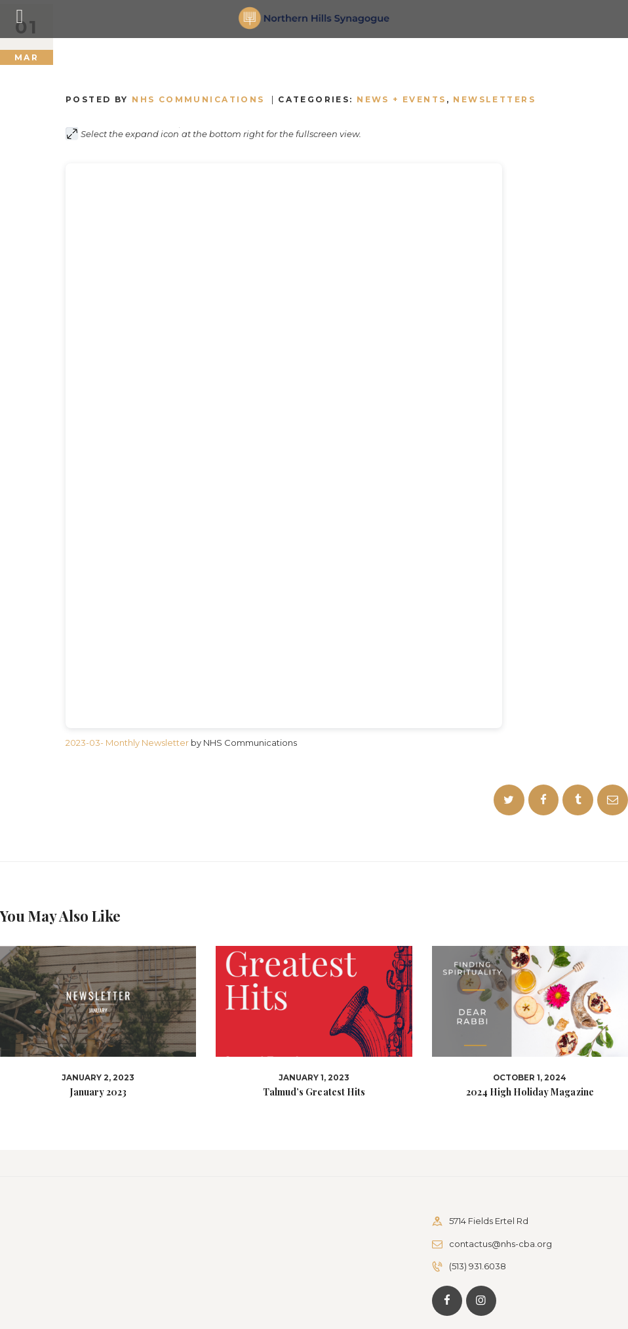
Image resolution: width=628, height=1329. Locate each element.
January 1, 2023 (314, 1077)
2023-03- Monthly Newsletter (127, 742)
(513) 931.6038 (477, 1266)
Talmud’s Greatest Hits (313, 1092)
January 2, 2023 (98, 1077)
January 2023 (98, 1092)
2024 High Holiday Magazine (529, 1092)
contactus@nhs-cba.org (500, 1243)
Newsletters (494, 99)
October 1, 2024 (529, 1077)
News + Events (401, 99)
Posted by (167, 99)
